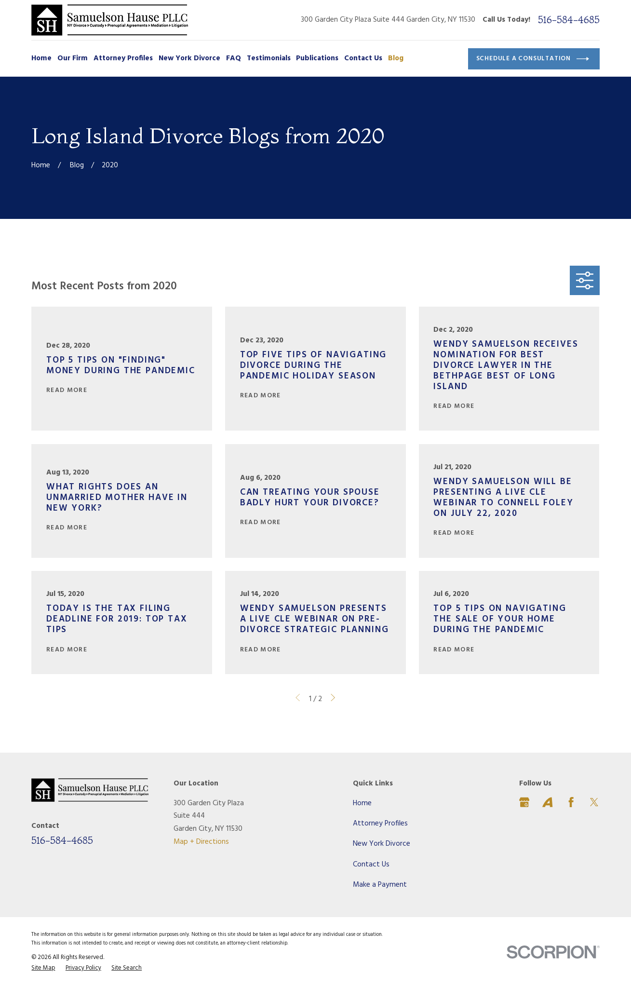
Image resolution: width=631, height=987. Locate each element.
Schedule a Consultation (533, 59)
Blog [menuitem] (395, 58)
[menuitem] (43, 968)
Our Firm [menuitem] (72, 58)
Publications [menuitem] (317, 58)
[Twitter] (594, 802)
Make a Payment (380, 885)
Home (362, 803)
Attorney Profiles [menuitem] (123, 58)
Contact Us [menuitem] (363, 58)
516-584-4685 (569, 20)
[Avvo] (547, 802)
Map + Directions (201, 842)
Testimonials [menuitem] (269, 58)
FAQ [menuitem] (233, 58)
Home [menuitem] (41, 58)
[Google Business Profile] (524, 802)
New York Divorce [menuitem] (189, 58)
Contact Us (371, 864)
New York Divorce (381, 844)
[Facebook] (571, 802)
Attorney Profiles (380, 823)
